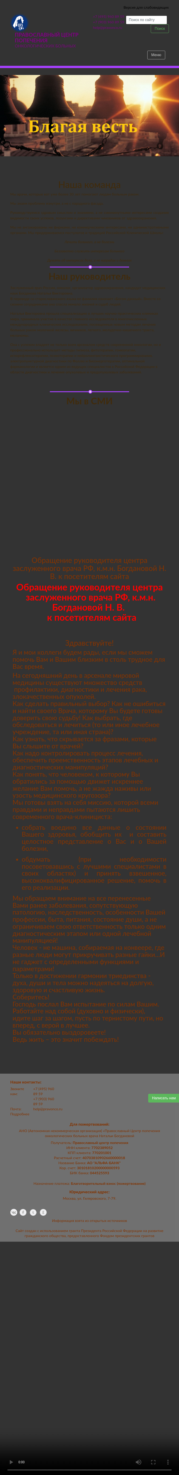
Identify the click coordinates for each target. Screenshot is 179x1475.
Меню (156, 55)
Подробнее (19, 1114)
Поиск (160, 28)
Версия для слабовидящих (146, 7)
